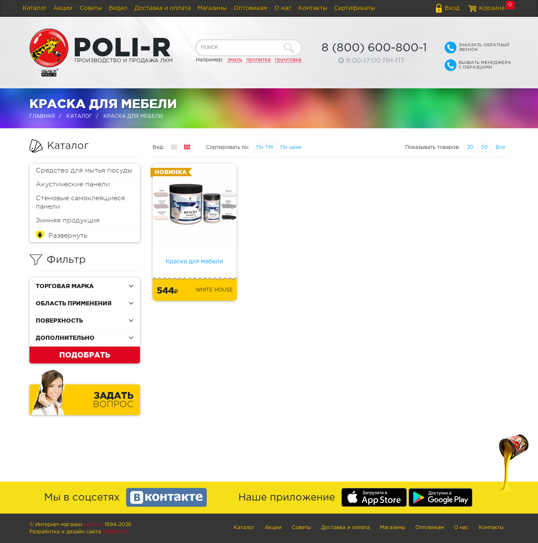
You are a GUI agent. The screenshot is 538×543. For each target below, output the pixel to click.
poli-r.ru (93, 524)
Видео (118, 8)
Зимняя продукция (68, 220)
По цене (290, 147)
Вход (452, 8)
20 (470, 147)
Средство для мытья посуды (84, 170)
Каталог (35, 8)
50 (484, 147)
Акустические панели (73, 184)
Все (500, 147)
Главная (42, 116)
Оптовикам (250, 8)
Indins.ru (116, 532)
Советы (91, 8)
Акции (63, 8)
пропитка (258, 60)
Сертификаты (354, 8)
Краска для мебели (194, 261)
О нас (283, 8)
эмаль (234, 60)
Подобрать (84, 354)
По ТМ (264, 147)
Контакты (312, 8)
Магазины (212, 8)
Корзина (492, 8)
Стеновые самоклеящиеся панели (80, 202)
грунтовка (288, 60)
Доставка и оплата (162, 8)
